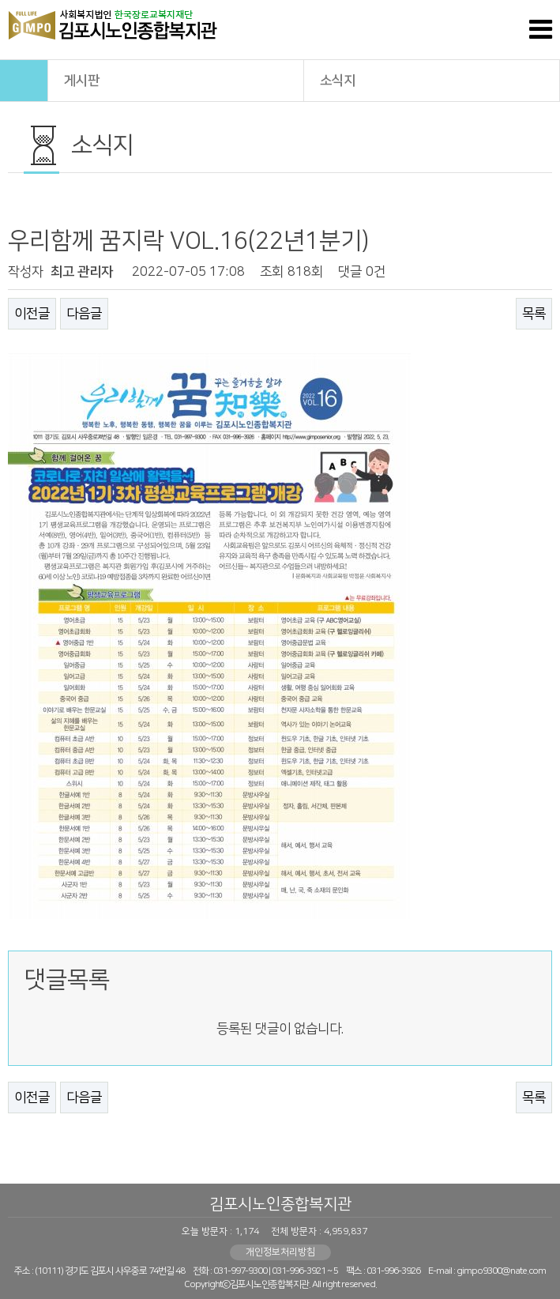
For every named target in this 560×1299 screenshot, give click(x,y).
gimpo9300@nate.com (501, 1271)
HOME (23, 80)
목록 (534, 314)
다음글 (84, 314)
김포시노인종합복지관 (280, 1204)
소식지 (432, 79)
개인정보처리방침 (280, 1252)
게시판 (176, 79)
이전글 (32, 314)
